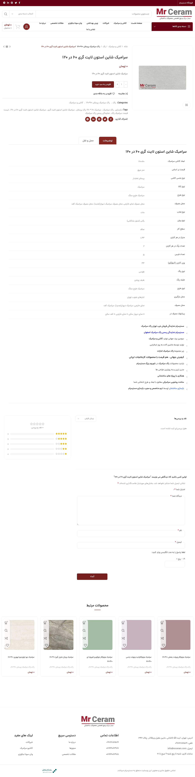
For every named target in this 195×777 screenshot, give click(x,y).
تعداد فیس (180, 254)
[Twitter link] (16, 3)
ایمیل (178, 542)
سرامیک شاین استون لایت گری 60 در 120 (28, 110)
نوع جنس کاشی (178, 178)
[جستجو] (77, 14)
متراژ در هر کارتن (177, 237)
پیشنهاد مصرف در (177, 313)
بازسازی (118, 110)
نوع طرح (181, 195)
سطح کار (181, 229)
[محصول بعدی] (3, 46)
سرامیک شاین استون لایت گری (61, 110)
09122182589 (181, 743)
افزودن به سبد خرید (103, 84)
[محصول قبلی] (9, 46)
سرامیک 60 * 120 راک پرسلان (88, 110)
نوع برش (181, 220)
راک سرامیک (108, 110)
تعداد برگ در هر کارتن (175, 246)
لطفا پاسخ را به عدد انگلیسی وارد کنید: (168, 552)
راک (104, 46)
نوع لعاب (181, 212)
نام (180, 530)
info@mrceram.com (177, 748)
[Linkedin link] (8, 3)
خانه (126, 46)
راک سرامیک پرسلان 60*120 (89, 46)
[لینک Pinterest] (12, 3)
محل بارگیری (179, 297)
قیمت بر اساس (178, 169)
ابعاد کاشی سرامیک (176, 161)
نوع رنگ (181, 271)
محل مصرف (180, 203)
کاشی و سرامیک (114, 46)
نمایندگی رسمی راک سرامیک (97, 113)
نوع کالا (181, 186)
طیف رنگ (181, 280)
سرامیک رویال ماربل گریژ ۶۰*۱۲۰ (59, 657)
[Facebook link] (19, 3)
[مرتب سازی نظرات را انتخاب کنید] (85, 418)
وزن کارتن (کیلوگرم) (176, 263)
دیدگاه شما (176, 496)
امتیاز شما (179, 489)
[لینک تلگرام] (4, 3)
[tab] (107, 140)
